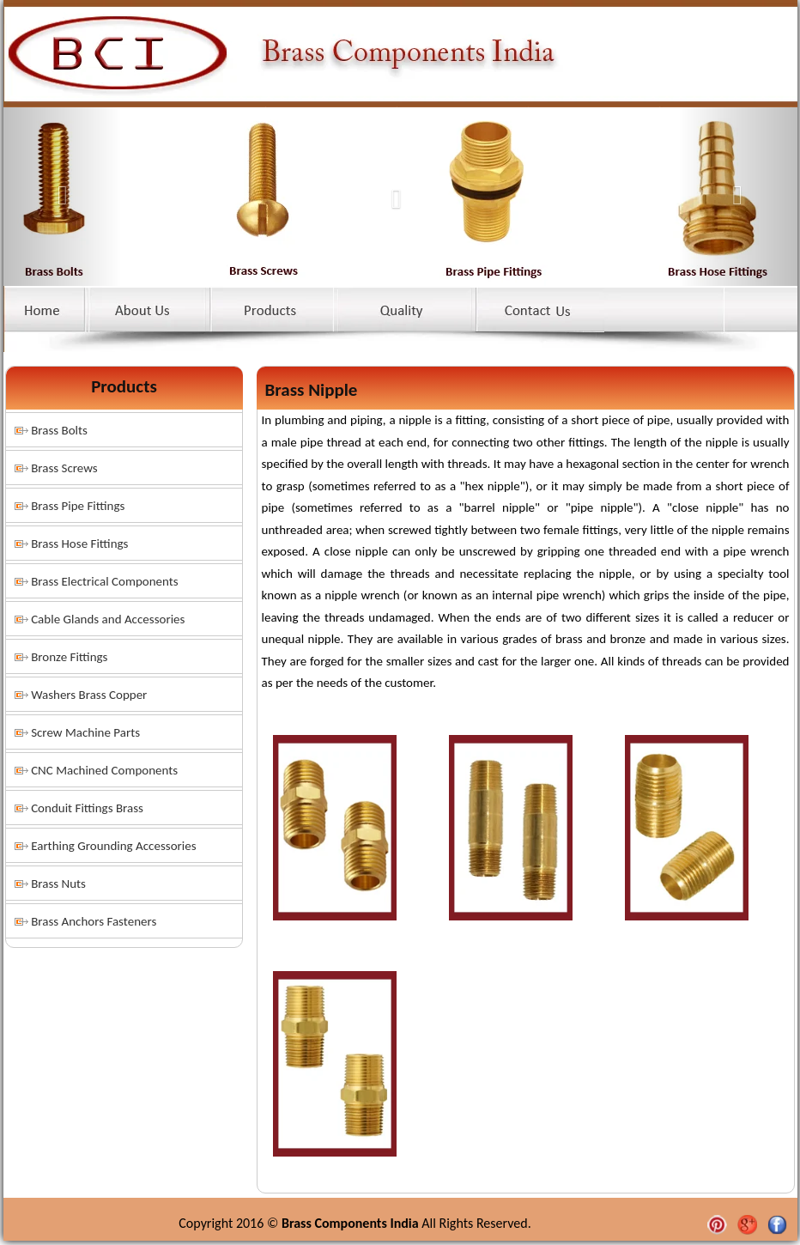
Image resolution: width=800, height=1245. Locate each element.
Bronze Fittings (69, 657)
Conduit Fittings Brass (87, 808)
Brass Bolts (59, 430)
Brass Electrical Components (105, 581)
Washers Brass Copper (89, 694)
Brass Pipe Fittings (77, 505)
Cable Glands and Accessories (108, 619)
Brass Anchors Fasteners (93, 921)
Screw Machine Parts (85, 732)
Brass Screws (64, 468)
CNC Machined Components (104, 770)
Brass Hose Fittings (79, 543)
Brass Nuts (58, 883)
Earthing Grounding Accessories (113, 845)
